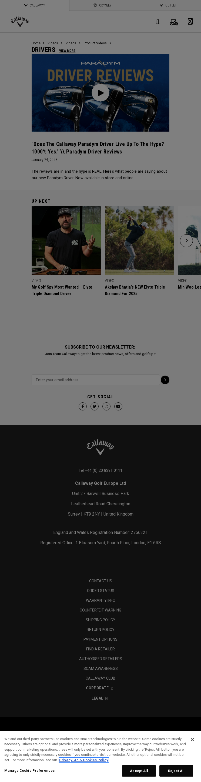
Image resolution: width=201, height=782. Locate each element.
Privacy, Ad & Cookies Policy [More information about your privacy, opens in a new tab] (83, 760)
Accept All (139, 771)
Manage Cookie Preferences (29, 770)
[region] (100, 756)
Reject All (176, 771)
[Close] (192, 740)
